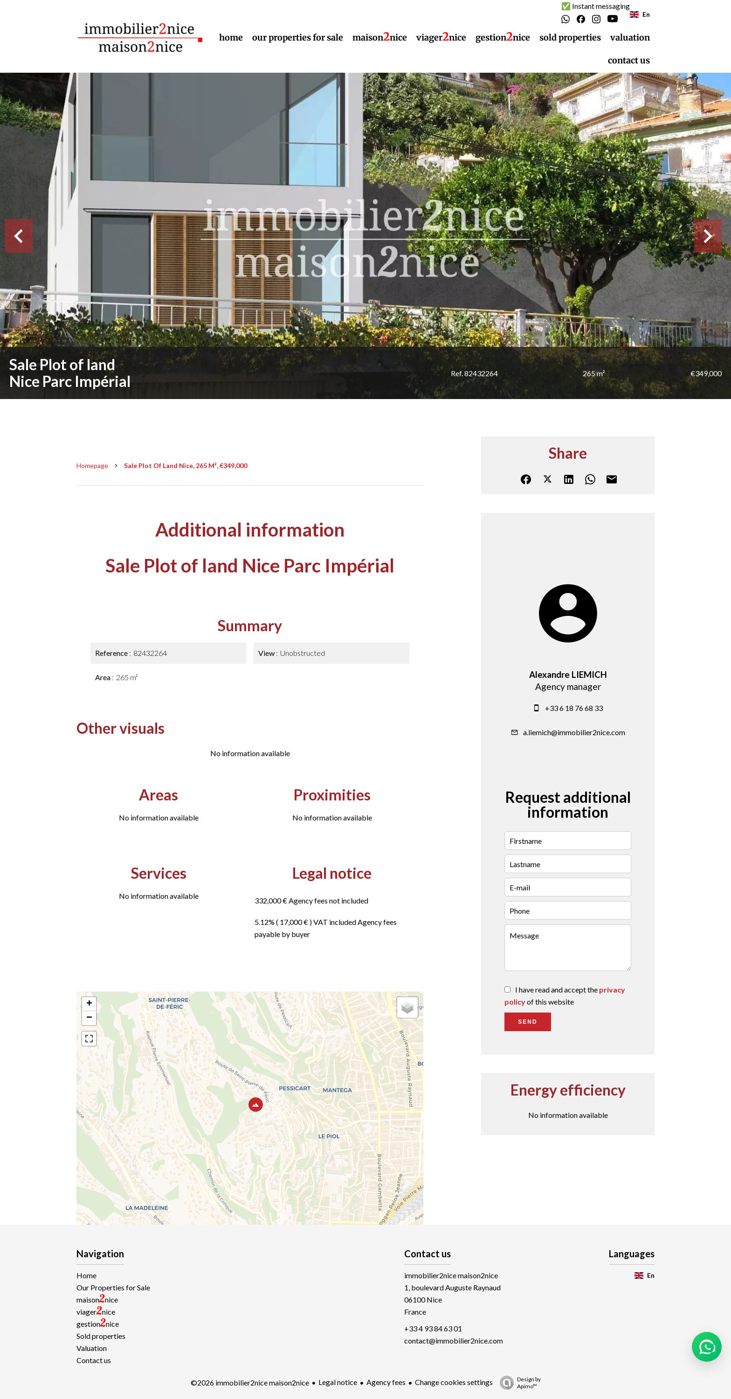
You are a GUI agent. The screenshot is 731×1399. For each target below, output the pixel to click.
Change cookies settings (454, 1382)
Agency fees (386, 1382)
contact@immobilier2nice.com (453, 1340)
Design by (518, 1383)
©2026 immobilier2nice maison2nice (250, 1382)
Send (527, 1022)
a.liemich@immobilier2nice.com (574, 732)
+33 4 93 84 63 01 (433, 1328)
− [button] (89, 1018)
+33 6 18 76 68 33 (574, 707)
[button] (707, 1347)
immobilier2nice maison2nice (451, 1275)
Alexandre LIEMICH (568, 674)
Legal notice (337, 1382)
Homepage (92, 465)
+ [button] (89, 1004)
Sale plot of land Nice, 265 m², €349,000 (185, 465)
